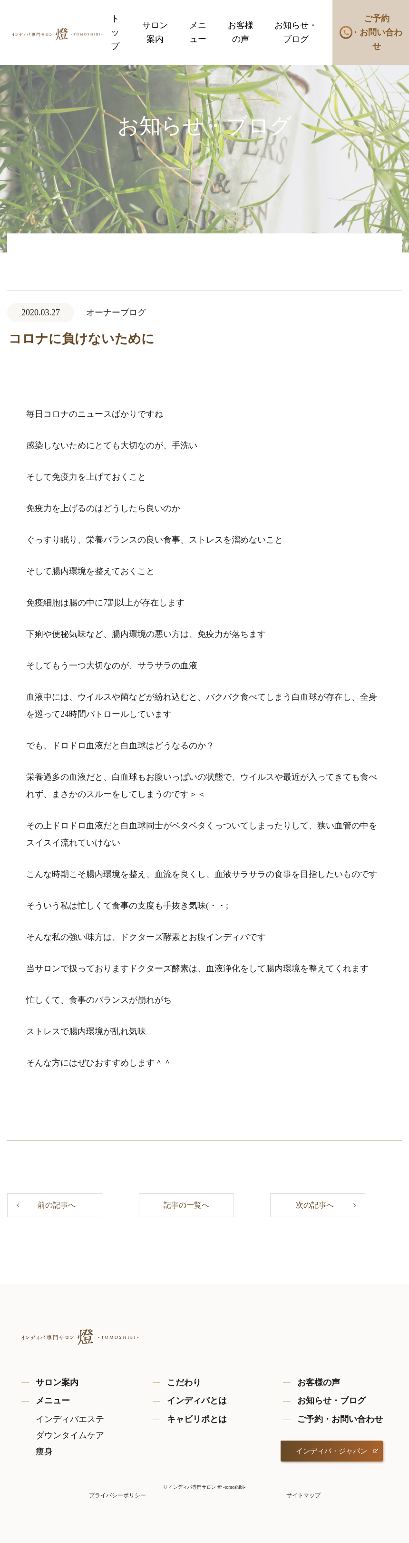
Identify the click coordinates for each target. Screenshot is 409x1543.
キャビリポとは (197, 1419)
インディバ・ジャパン (331, 1451)
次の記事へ (315, 1205)
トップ (115, 32)
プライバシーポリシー (117, 1495)
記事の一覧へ (186, 1205)
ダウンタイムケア (70, 1435)
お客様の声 (240, 32)
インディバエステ (70, 1419)
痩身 (44, 1451)
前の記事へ (57, 1205)
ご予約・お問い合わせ (340, 1419)
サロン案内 (155, 32)
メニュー (197, 32)
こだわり (184, 1382)
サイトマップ (303, 1495)
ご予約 (376, 33)
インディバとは (197, 1400)
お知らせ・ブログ (295, 32)
